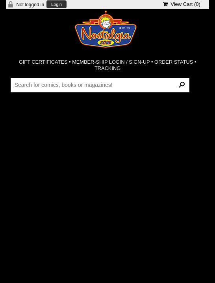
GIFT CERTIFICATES (43, 62)
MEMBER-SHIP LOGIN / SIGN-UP (111, 62)
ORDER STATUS (173, 62)
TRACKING (107, 68)
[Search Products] (100, 85)
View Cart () (181, 4)
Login (56, 4)
